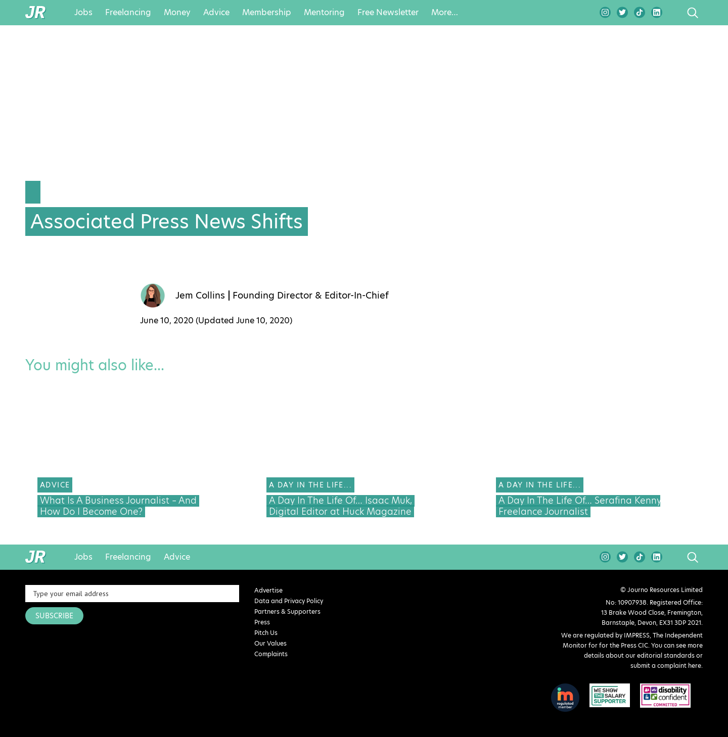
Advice (216, 13)
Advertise (268, 590)
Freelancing (128, 13)
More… (444, 13)
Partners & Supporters (287, 611)
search (674, 13)
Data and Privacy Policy (288, 601)
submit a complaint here (665, 665)
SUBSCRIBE (54, 616)
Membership (266, 13)
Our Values (270, 643)
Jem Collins (200, 295)
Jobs (83, 13)
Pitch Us (266, 632)
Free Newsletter (388, 13)
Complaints (271, 654)
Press (262, 622)
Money (177, 13)
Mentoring (324, 13)
